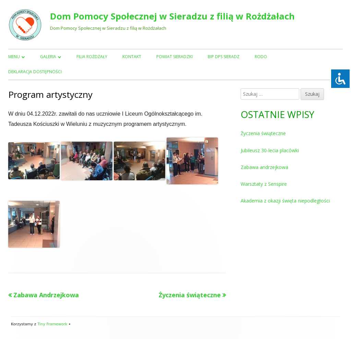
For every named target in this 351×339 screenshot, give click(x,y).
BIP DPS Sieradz (224, 57)
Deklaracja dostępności (35, 72)
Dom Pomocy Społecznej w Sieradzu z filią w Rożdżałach (172, 16)
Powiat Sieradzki (174, 57)
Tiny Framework (52, 324)
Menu (14, 57)
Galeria (48, 57)
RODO (261, 57)
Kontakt (131, 57)
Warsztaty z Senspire (264, 184)
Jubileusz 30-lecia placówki (270, 150)
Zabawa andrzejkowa (264, 167)
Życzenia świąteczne (263, 133)
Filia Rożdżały (91, 57)
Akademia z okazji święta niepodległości (285, 200)
